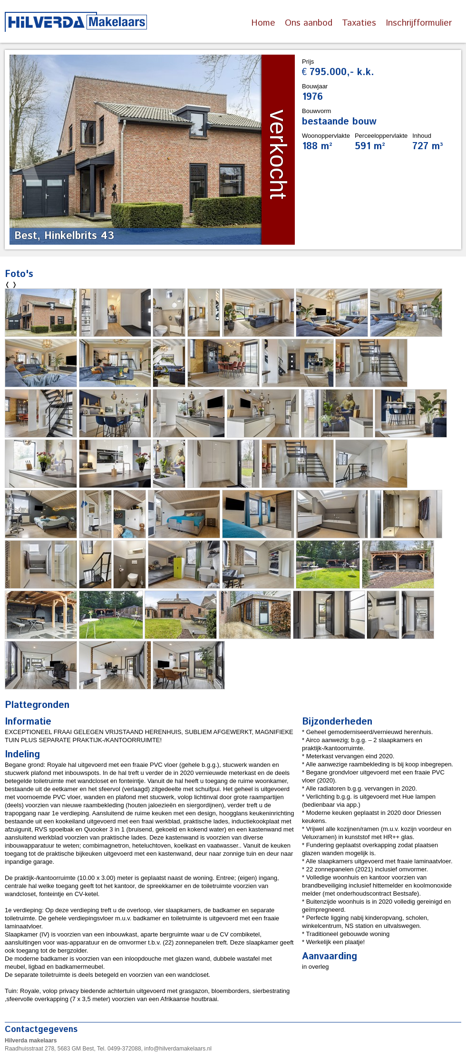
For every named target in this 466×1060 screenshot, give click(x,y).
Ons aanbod (308, 23)
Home (263, 23)
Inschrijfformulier (419, 23)
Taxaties (359, 23)
